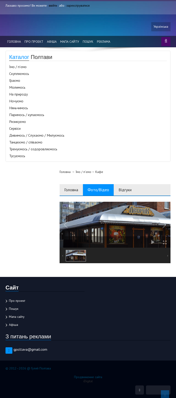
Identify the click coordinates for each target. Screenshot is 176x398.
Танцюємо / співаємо (25, 142)
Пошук (88, 42)
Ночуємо (16, 101)
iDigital (88, 381)
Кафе (99, 172)
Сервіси (15, 128)
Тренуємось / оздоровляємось (33, 149)
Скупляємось (19, 73)
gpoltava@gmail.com (30, 349)
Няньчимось (18, 108)
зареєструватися (78, 5)
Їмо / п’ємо (18, 66)
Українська (161, 27)
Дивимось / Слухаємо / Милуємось (36, 135)
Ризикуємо (17, 121)
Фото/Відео (98, 189)
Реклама (103, 42)
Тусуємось (17, 156)
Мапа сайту (69, 42)
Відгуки (125, 189)
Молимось (17, 87)
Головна (14, 42)
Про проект (34, 42)
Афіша (52, 42)
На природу (18, 94)
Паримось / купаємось (26, 114)
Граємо (14, 80)
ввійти (53, 5)
